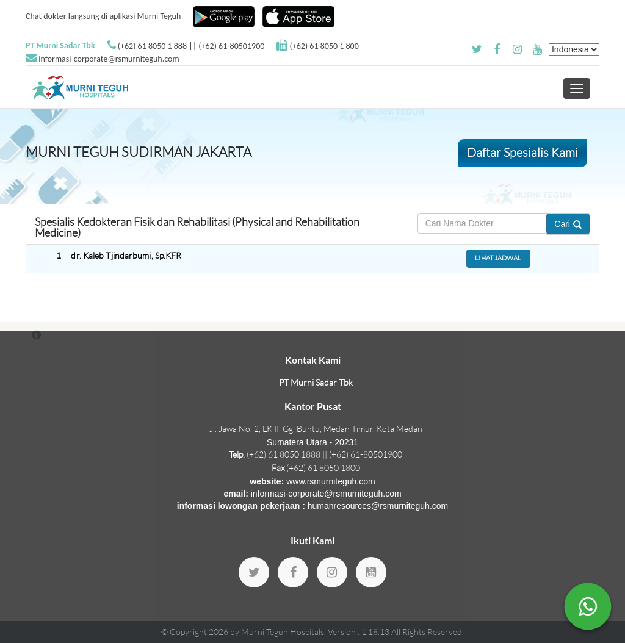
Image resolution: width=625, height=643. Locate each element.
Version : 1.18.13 (359, 632)
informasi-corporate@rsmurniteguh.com (108, 59)
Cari (568, 224)
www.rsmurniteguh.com (330, 481)
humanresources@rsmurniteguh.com (378, 506)
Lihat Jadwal (498, 258)
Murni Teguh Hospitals (282, 632)
